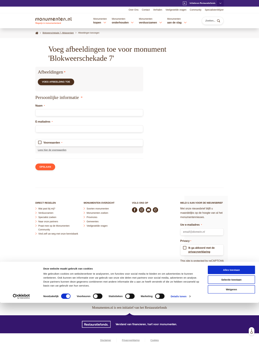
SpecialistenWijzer (214, 9)
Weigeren (231, 333)
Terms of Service (190, 268)
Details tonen (178, 340)
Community (196, 9)
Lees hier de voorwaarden (52, 151)
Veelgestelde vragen (176, 9)
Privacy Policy (207, 264)
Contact (146, 9)
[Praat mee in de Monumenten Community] (155, 208)
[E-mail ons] (148, 208)
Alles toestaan (231, 314)
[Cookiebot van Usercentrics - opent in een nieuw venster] (21, 340)
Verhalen (157, 9)
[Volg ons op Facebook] (134, 208)
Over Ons (134, 9)
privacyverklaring (199, 250)
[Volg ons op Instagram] (141, 208)
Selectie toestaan (231, 323)
